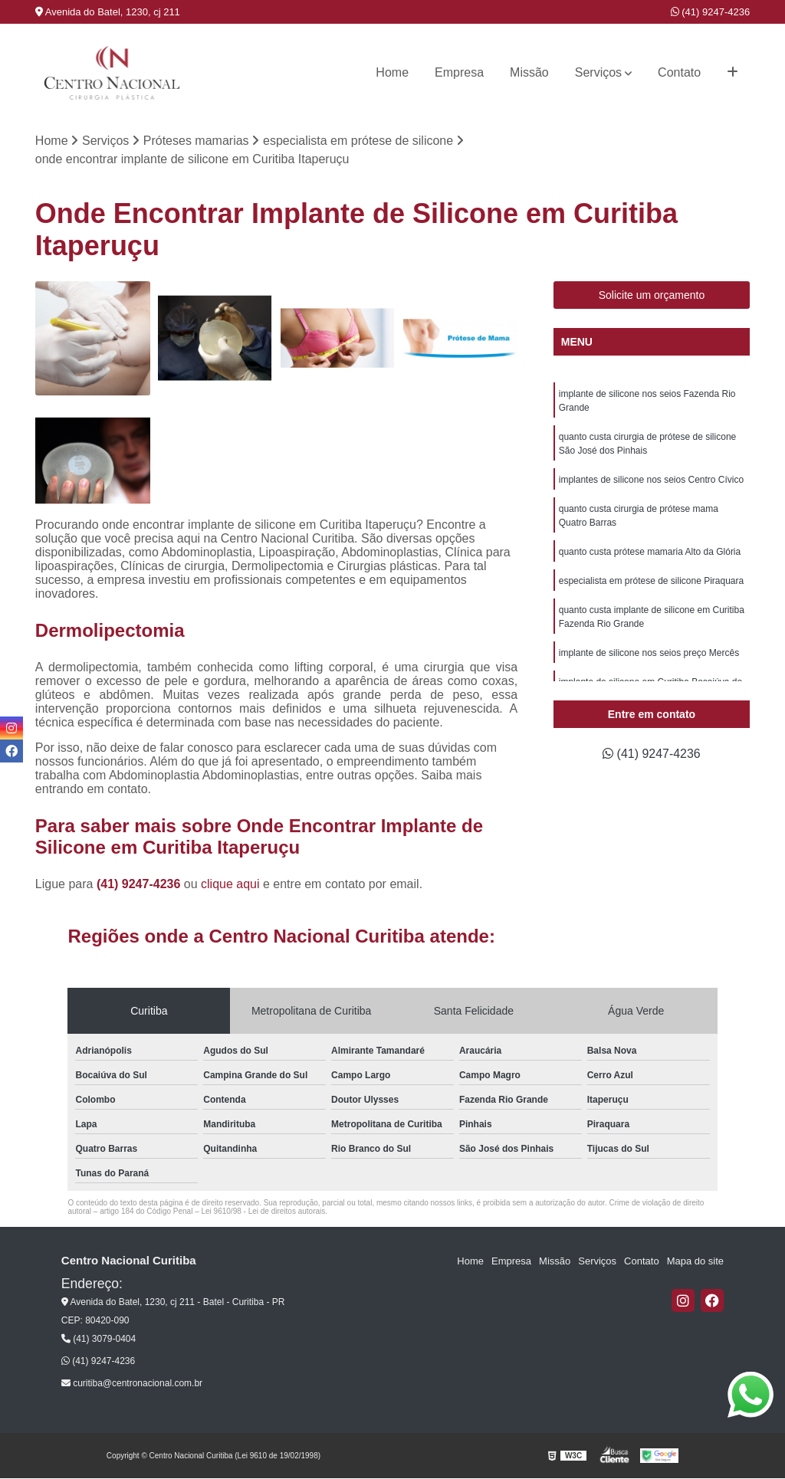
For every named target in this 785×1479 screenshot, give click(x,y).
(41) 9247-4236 (711, 12)
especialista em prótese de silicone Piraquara (651, 581)
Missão (529, 72)
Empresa (459, 72)
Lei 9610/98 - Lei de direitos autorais (263, 1211)
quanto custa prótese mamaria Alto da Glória (650, 551)
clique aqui (230, 883)
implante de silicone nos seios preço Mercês (649, 653)
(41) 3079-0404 (98, 1338)
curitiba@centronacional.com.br (131, 1383)
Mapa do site (695, 1261)
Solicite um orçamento (652, 295)
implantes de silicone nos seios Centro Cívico (651, 479)
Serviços (598, 72)
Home (392, 72)
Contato (679, 72)
